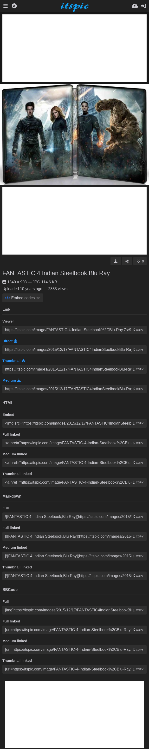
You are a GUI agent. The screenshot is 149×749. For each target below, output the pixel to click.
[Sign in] (143, 6)
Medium (11, 380)
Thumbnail (13, 361)
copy (138, 330)
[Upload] (135, 6)
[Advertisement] (74, 48)
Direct (9, 341)
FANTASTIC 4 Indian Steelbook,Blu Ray (56, 273)
